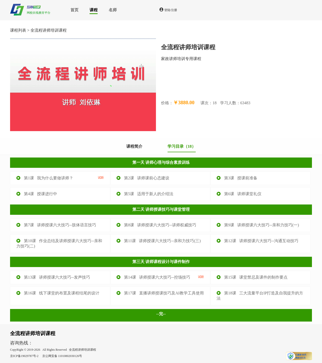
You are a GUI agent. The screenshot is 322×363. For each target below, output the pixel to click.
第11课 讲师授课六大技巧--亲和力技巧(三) (158, 241)
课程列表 (18, 30)
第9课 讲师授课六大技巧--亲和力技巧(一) (258, 225)
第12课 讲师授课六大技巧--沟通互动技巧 (257, 241)
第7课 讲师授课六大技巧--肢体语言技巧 (56, 225)
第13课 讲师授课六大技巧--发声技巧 (53, 277)
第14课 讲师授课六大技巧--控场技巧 (160, 277)
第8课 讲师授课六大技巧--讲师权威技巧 (156, 225)
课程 (94, 10)
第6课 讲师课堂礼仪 (239, 194)
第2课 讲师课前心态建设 (142, 178)
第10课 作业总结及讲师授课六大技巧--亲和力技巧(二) (59, 243)
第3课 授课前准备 (237, 178)
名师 (113, 10)
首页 (74, 10)
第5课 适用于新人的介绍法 (144, 194)
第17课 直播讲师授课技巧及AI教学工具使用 (160, 293)
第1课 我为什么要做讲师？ (60, 178)
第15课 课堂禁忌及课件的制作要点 (252, 277)
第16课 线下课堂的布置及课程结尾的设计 (57, 293)
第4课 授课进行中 (36, 194)
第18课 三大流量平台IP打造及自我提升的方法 (260, 295)
